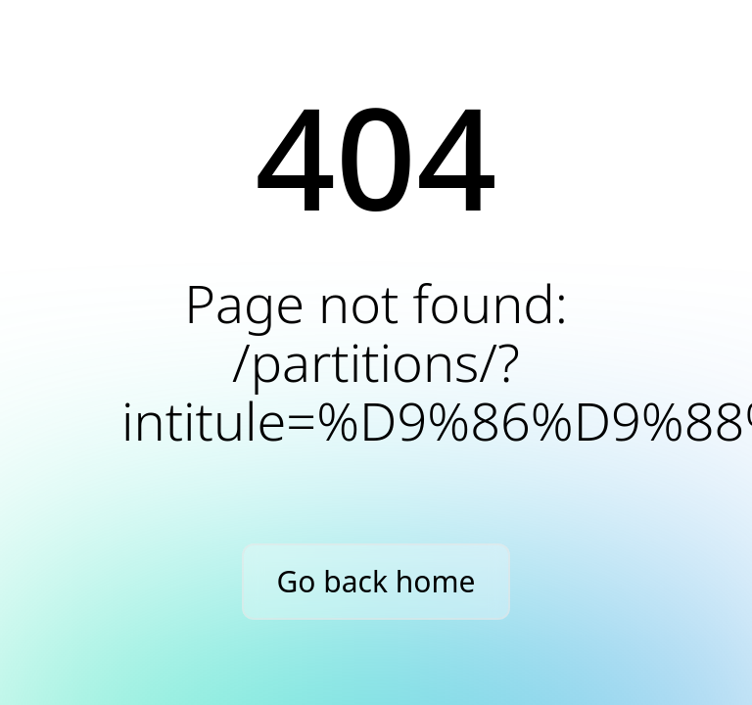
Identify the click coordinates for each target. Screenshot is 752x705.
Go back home (376, 581)
